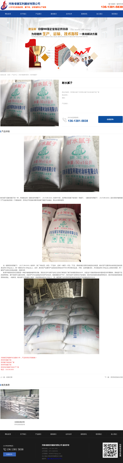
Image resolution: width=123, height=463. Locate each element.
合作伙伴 (69, 14)
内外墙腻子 (33, 75)
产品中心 (14, 75)
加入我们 (99, 14)
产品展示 (38, 14)
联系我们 (115, 14)
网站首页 (8, 14)
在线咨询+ (110, 119)
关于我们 (23, 14)
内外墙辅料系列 (24, 75)
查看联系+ (9, 454)
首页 (8, 75)
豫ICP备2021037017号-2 (55, 458)
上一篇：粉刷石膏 (6, 377)
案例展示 (54, 14)
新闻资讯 (84, 14)
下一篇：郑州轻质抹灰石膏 (114, 377)
